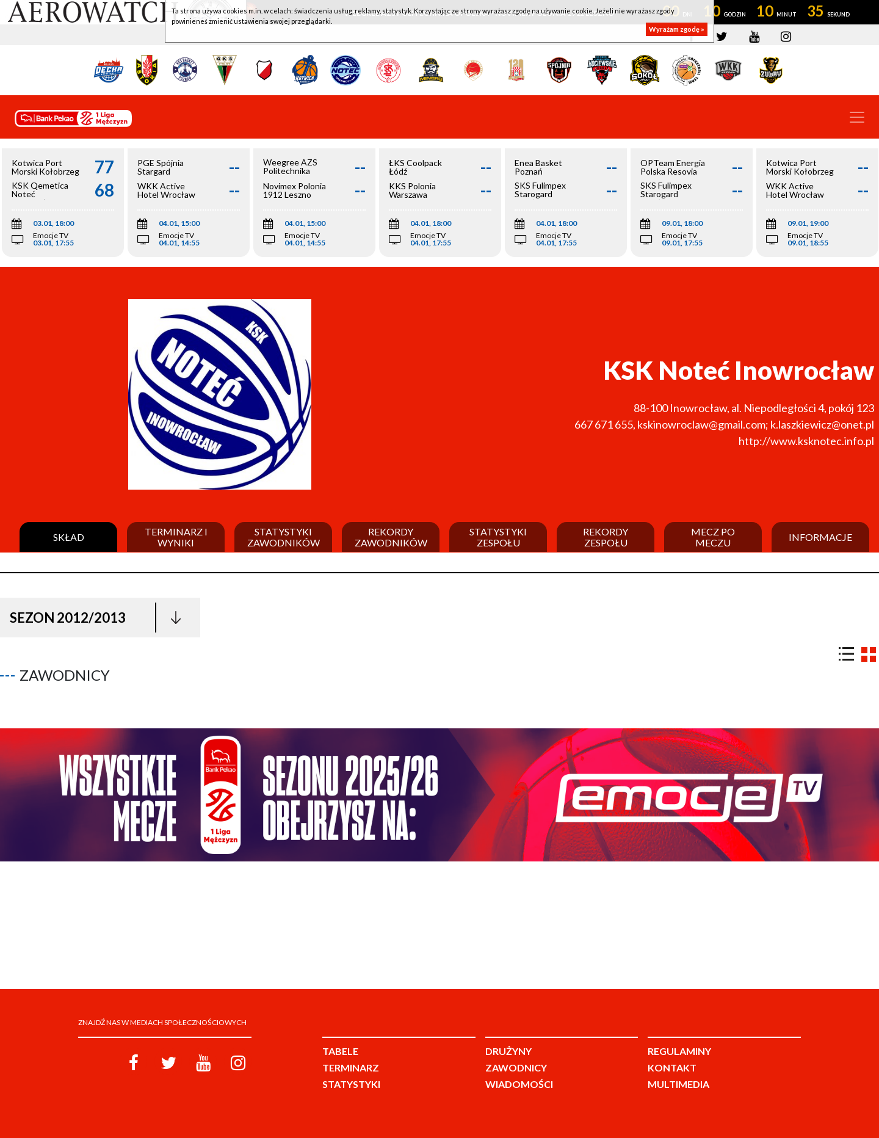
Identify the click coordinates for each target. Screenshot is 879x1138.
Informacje (820, 537)
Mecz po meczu (713, 537)
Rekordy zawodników (391, 537)
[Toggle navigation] (857, 117)
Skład (68, 537)
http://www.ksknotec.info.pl (806, 441)
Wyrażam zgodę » (676, 29)
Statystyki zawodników (283, 537)
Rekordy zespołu (605, 537)
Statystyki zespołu (498, 537)
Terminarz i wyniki (176, 537)
